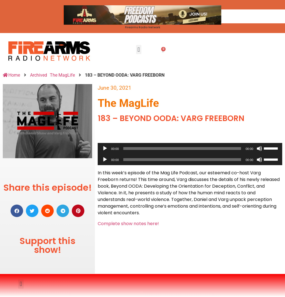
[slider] (182, 148)
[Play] (105, 148)
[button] (138, 49)
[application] (190, 148)
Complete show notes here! (128, 223)
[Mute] (259, 148)
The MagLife (62, 75)
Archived (38, 75)
